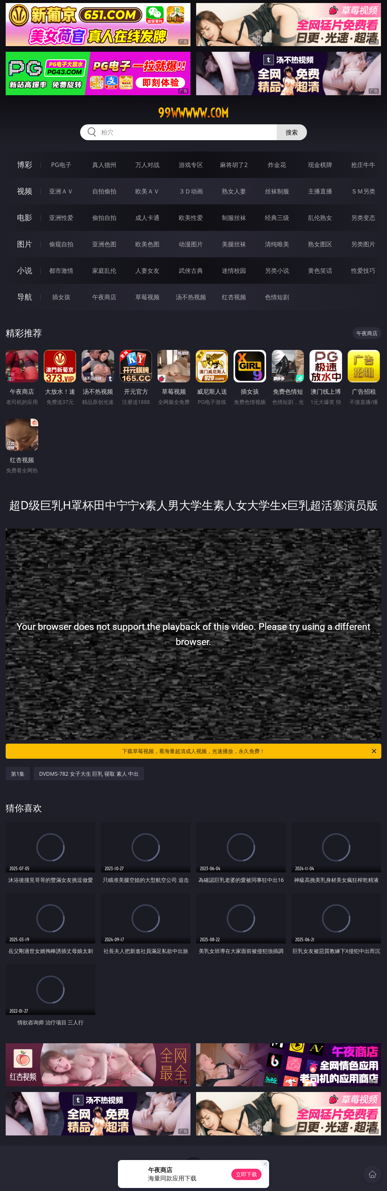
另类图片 (363, 244)
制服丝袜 (234, 217)
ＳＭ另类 (363, 191)
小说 (24, 270)
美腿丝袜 (234, 244)
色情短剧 (277, 297)
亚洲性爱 (61, 217)
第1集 (18, 773)
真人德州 (104, 165)
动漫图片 (191, 244)
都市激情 (61, 270)
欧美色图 (147, 244)
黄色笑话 (320, 270)
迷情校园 (234, 270)
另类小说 (277, 270)
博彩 (24, 164)
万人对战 (147, 165)
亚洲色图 (104, 244)
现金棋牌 (320, 165)
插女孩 (61, 297)
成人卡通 (147, 217)
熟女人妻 (234, 191)
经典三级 (277, 217)
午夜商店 (104, 297)
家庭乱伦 (104, 270)
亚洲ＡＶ (61, 191)
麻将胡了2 (234, 165)
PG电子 (61, 165)
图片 (24, 244)
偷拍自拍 (104, 217)
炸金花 (277, 165)
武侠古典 (191, 270)
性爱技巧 (363, 270)
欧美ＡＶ (147, 191)
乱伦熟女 (320, 217)
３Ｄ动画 (191, 191)
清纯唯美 (277, 244)
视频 (24, 191)
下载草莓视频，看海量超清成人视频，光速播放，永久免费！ (250, 751)
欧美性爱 (191, 217)
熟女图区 (320, 244)
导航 (24, 297)
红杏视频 (234, 297)
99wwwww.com (193, 113)
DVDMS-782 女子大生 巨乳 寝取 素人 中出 (89, 773)
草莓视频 (147, 297)
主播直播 (320, 191)
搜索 (292, 132)
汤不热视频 (191, 297)
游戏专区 (191, 165)
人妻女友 (147, 270)
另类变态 (363, 217)
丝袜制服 (277, 191)
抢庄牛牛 (363, 165)
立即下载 (246, 1174)
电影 (24, 217)
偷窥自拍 (61, 244)
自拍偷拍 (104, 191)
